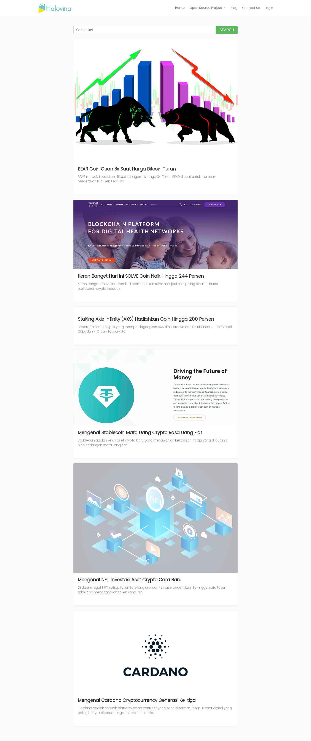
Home (180, 8)
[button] (207, 8)
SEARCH (226, 30)
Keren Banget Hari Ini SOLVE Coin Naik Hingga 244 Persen (141, 276)
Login (269, 8)
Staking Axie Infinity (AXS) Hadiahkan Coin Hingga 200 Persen (146, 319)
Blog (233, 8)
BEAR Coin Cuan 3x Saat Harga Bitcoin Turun (127, 169)
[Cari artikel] (144, 30)
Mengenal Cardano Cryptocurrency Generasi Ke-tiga (137, 700)
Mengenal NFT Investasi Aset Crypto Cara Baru (129, 580)
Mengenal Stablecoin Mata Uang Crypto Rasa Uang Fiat (140, 432)
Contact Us (251, 8)
